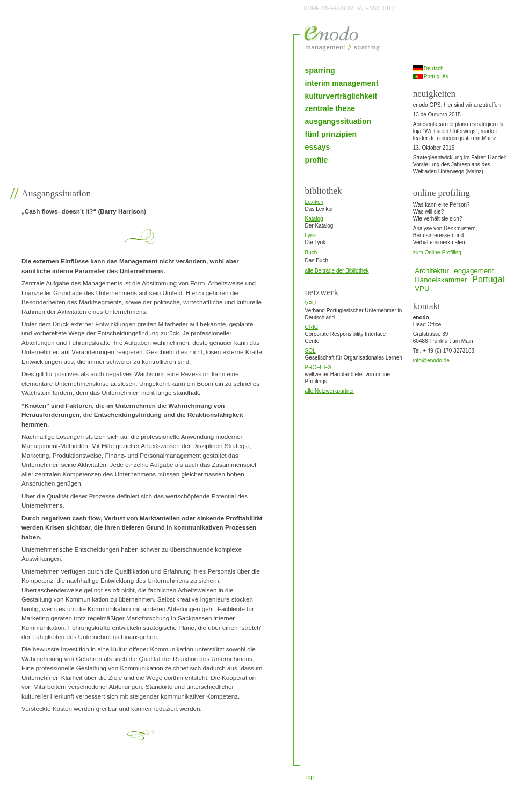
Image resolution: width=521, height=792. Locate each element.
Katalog (314, 219)
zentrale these (330, 108)
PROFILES (318, 367)
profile (316, 160)
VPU (310, 303)
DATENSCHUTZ (375, 8)
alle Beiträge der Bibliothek (337, 271)
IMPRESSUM (337, 8)
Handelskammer (441, 280)
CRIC (311, 327)
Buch (311, 252)
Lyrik (310, 235)
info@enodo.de (431, 360)
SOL (310, 351)
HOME (311, 8)
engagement (474, 271)
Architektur (432, 271)
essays (317, 147)
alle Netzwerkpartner (329, 391)
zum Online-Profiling (437, 252)
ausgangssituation (338, 121)
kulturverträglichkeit (341, 96)
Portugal (488, 279)
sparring (320, 70)
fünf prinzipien (331, 134)
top (310, 777)
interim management (342, 83)
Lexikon (314, 202)
